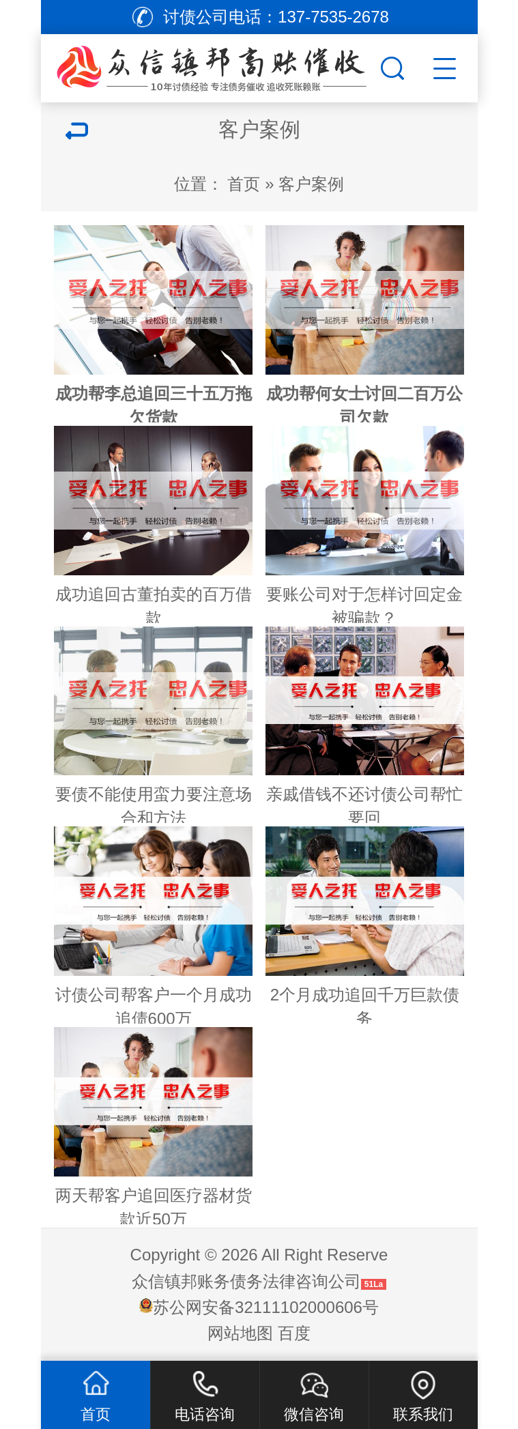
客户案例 (311, 184)
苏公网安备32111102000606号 (266, 1307)
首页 (243, 184)
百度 (294, 1333)
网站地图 (240, 1333)
